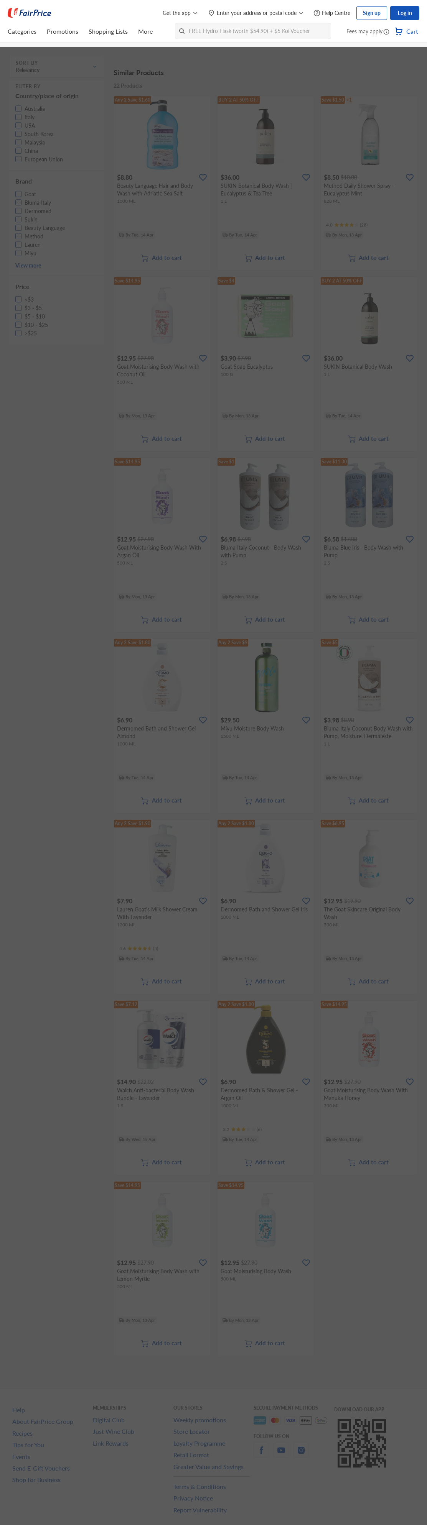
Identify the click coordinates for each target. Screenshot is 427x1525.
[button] (386, 32)
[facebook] (261, 1454)
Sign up (372, 13)
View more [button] (28, 265)
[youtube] (281, 1454)
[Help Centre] (331, 13)
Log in (405, 13)
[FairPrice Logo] (29, 13)
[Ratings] (347, 225)
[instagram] (301, 1454)
